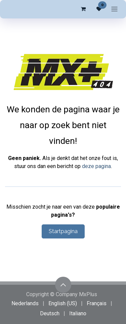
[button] (63, 285)
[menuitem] (25, 304)
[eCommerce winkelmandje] (83, 9)
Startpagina (63, 231)
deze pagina (96, 166)
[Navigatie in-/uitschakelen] (114, 9)
